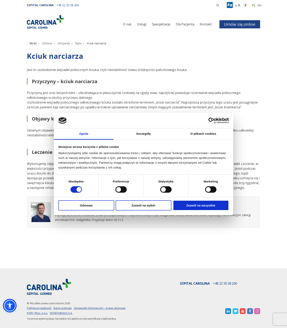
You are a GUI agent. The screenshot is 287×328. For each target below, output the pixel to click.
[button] (230, 5)
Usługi (141, 24)
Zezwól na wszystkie (200, 205)
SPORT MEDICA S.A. (61, 313)
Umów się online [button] (239, 24)
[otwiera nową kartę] (228, 311)
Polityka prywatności (39, 308)
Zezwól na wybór (143, 205)
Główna (47, 43)
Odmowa (86, 205)
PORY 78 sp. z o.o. (37, 313)
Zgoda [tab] (83, 133)
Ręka (78, 43)
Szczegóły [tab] (143, 133)
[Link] (64, 22)
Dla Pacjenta (185, 24)
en (259, 5)
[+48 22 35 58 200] (67, 5)
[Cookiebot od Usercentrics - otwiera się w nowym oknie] (211, 121)
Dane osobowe (62, 308)
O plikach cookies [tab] (203, 133)
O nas (127, 24)
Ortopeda (63, 43)
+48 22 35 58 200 (225, 283)
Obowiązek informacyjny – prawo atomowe (100, 308)
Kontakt (206, 24)
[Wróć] (32, 43)
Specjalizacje (161, 24)
